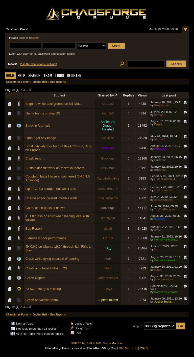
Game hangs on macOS (43, 113)
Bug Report (34, 228)
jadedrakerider (108, 278)
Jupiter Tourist (108, 300)
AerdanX (108, 104)
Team (47, 76)
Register (74, 76)
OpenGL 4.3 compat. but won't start (51, 189)
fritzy (108, 248)
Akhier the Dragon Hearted (108, 125)
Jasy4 (108, 289)
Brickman (108, 158)
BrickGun (108, 148)
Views (142, 95)
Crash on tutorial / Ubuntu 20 (46, 268)
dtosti (108, 228)
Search (34, 76)
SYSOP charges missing (43, 289)
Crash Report (35, 278)
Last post (169, 95)
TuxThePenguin (164, 209)
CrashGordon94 (164, 179)
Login (59, 76)
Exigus (108, 238)
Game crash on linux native (45, 208)
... (27, 90)
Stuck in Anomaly (38, 125)
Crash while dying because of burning (52, 259)
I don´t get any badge (41, 138)
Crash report (34, 158)
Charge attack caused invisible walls (52, 198)
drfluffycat (108, 218)
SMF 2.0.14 (78, 343)
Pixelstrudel (161, 105)
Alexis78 (108, 138)
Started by (108, 95)
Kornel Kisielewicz (166, 239)
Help (21, 76)
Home (10, 76)
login (22, 37)
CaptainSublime (107, 178)
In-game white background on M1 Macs (54, 104)
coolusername (108, 189)
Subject (59, 95)
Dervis (158, 124)
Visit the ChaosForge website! (38, 64)
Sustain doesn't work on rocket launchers (55, 168)
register (34, 37)
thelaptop (160, 218)
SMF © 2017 (94, 343)
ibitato (108, 268)
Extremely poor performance (46, 238)
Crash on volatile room (42, 300)
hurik (107, 259)
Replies (128, 95)
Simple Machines (113, 343)
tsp (156, 249)
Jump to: (137, 326)
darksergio (107, 208)
